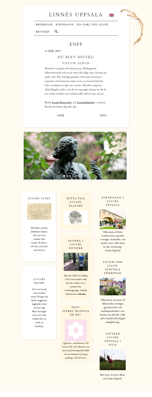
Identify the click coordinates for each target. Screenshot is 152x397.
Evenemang (65, 24)
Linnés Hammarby (62, 102)
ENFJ (60, 115)
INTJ (103, 115)
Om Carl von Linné (92, 24)
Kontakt (43, 31)
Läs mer (82, 294)
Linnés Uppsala (76, 14)
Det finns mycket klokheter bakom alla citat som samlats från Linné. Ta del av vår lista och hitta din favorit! (39, 239)
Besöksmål (44, 24)
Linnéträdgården (86, 102)
